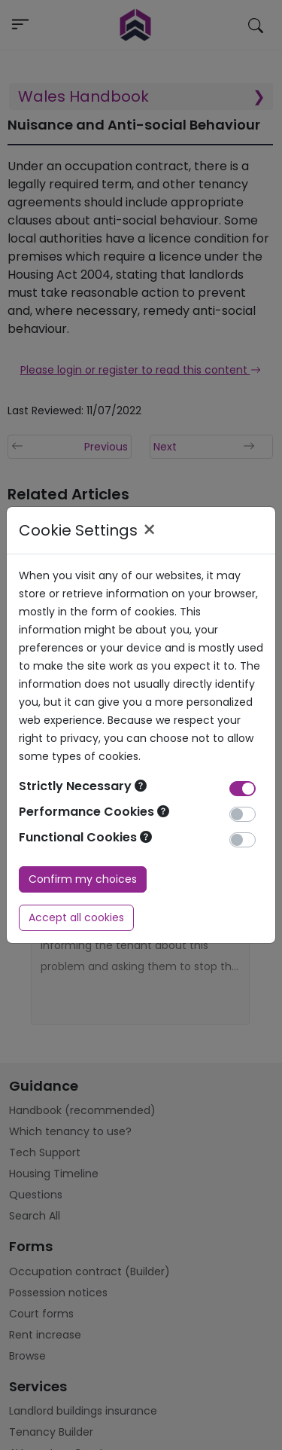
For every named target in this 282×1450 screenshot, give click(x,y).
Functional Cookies (85, 837)
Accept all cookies (76, 917)
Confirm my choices (83, 879)
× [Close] (149, 530)
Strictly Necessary (83, 786)
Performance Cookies (94, 811)
